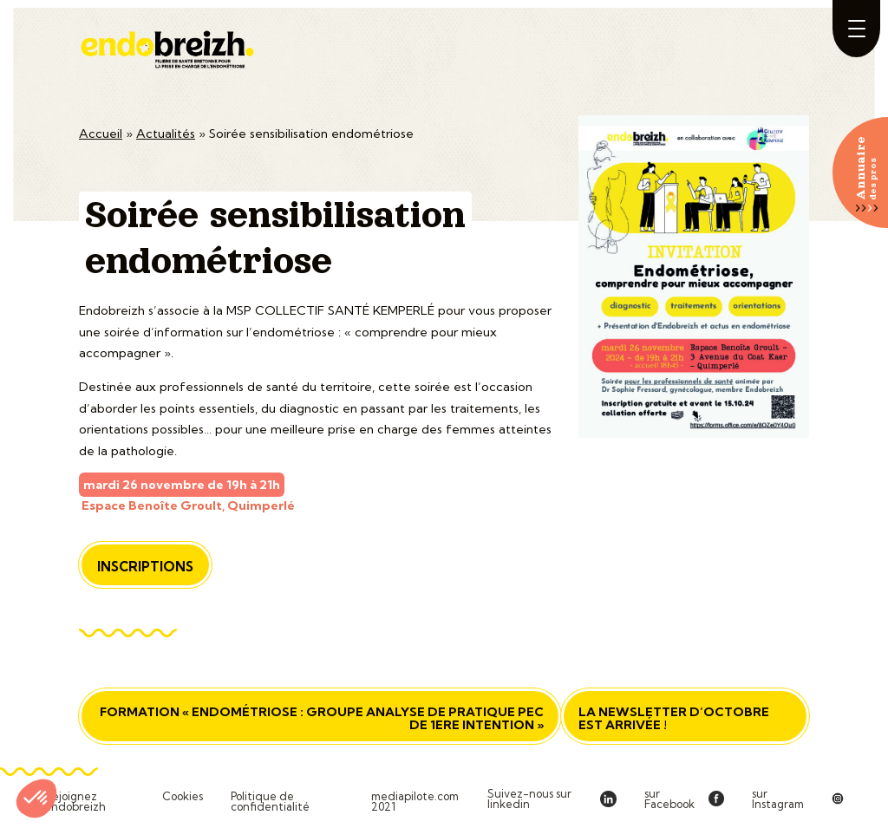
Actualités (165, 133)
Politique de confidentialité (270, 802)
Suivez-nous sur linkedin (529, 799)
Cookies (182, 797)
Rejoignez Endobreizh (75, 802)
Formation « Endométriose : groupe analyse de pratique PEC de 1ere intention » (322, 718)
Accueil (100, 133)
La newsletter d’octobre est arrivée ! (673, 718)
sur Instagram (778, 799)
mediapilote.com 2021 (415, 802)
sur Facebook (669, 799)
